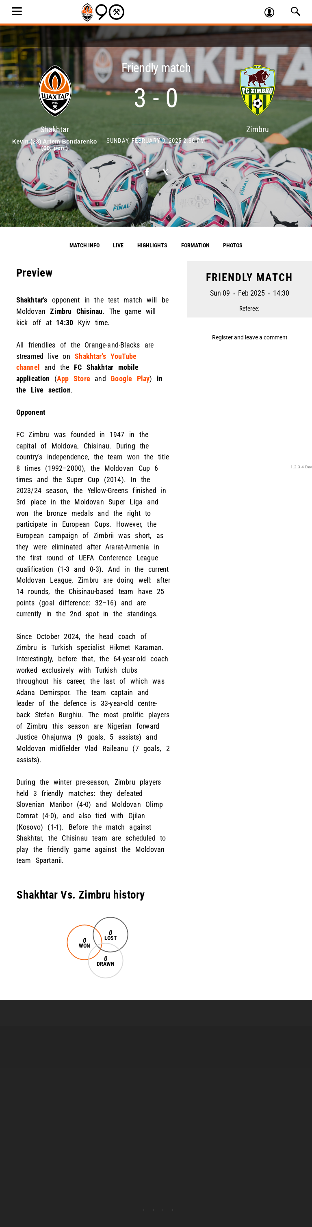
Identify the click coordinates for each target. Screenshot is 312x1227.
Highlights (152, 245)
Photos (233, 245)
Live (118, 245)
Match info (84, 245)
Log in (272, 13)
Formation (195, 245)
